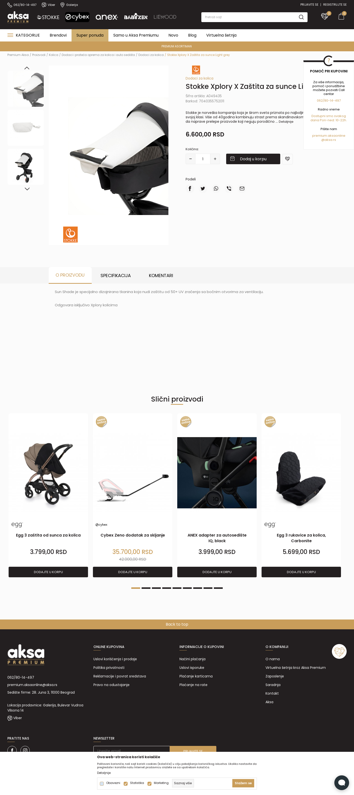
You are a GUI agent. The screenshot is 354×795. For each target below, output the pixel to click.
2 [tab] (146, 588)
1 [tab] (135, 588)
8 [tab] (208, 588)
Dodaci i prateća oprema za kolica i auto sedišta (98, 55)
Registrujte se (335, 4)
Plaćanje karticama (196, 676)
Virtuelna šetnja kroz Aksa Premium (296, 667)
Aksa (269, 702)
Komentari (161, 275)
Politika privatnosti (108, 667)
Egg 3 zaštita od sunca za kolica (48, 535)
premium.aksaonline (328, 135)
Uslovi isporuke (191, 667)
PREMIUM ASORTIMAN (177, 46)
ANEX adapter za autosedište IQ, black (217, 538)
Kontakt (272, 693)
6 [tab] (187, 588)
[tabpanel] (48, 495)
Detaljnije (286, 121)
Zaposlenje (275, 676)
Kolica (53, 55)
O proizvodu (70, 275)
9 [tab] (218, 588)
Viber (17, 717)
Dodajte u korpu (48, 572)
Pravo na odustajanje (111, 684)
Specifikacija (116, 275)
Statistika (137, 783)
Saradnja (273, 684)
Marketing (161, 783)
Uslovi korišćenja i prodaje (115, 659)
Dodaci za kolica (151, 55)
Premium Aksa (18, 55)
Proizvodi (38, 55)
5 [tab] (177, 588)
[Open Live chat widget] (341, 782)
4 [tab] (166, 588)
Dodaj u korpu (253, 159)
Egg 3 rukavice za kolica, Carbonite (301, 538)
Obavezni (113, 783)
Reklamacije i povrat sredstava (119, 676)
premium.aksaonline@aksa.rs (32, 684)
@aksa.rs (328, 139)
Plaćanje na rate (193, 684)
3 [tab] (156, 588)
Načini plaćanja (192, 659)
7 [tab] (197, 588)
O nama (273, 659)
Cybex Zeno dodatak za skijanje (133, 535)
